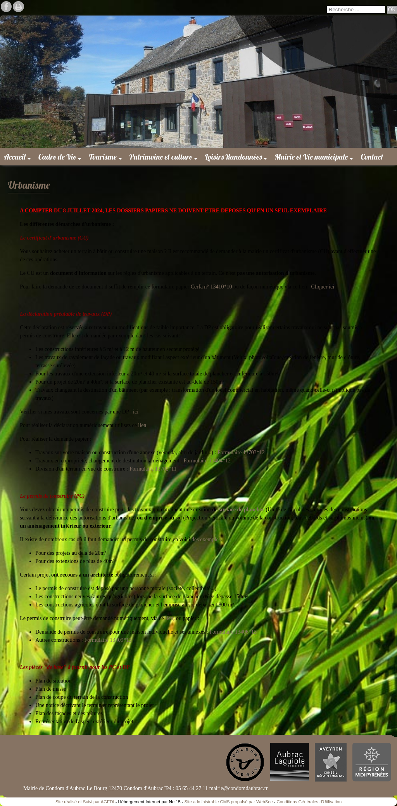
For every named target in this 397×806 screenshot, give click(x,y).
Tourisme (102, 157)
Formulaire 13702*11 (152, 469)
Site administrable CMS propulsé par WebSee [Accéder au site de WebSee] (229, 801)
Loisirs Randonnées (233, 157)
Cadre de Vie (57, 157)
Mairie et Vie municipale (311, 157)
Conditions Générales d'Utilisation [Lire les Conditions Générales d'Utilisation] (309, 801)
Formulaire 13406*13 (232, 632)
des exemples (206, 539)
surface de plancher (241, 509)
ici (136, 412)
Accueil (15, 157)
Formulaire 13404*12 (207, 461)
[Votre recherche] (356, 9)
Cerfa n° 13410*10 (211, 287)
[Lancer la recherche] (392, 10)
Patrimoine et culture (160, 157)
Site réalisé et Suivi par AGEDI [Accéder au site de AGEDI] (84, 801)
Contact (372, 157)
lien (142, 425)
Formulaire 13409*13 (108, 640)
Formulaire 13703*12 (241, 452)
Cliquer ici (323, 287)
